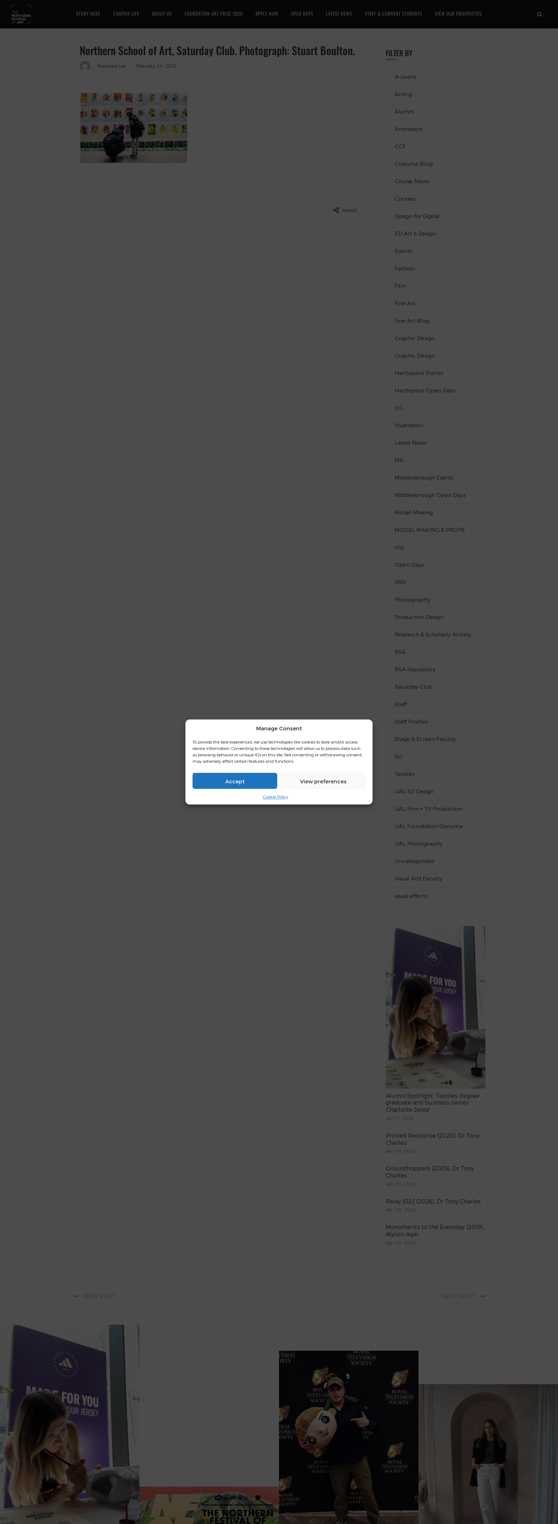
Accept (235, 781)
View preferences (323, 781)
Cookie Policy (275, 796)
